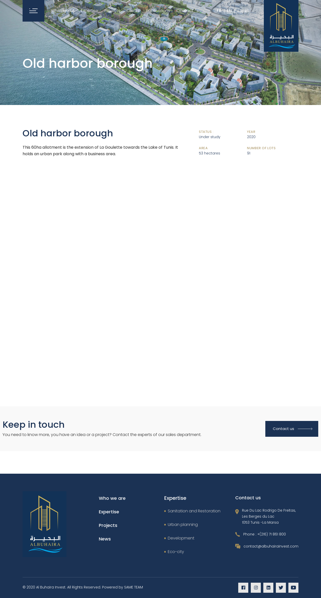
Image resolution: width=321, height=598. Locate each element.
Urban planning (183, 524)
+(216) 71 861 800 (271, 534)
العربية (243, 10)
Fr (219, 11)
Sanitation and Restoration (194, 511)
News (105, 539)
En (229, 11)
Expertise (109, 512)
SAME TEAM (133, 587)
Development (181, 538)
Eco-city (176, 552)
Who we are (112, 498)
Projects (108, 525)
